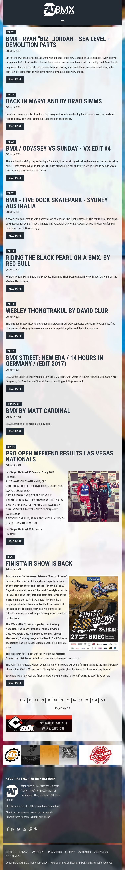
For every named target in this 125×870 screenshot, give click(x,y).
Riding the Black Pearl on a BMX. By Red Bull (58, 260)
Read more (14, 79)
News (10, 557)
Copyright (38, 851)
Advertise (84, 851)
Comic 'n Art (13, 404)
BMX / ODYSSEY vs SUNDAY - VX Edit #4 (58, 148)
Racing (11, 446)
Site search (13, 856)
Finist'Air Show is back (39, 563)
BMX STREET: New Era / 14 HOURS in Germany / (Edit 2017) (54, 360)
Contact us (101, 851)
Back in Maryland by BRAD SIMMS (54, 101)
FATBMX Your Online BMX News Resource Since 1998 (62, 8)
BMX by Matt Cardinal (38, 411)
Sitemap (70, 851)
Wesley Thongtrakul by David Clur (57, 310)
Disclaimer (55, 851)
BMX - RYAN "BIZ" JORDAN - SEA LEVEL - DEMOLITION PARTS (58, 42)
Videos (11, 32)
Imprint (11, 851)
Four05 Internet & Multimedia (77, 862)
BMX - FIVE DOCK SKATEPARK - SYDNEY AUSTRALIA (57, 203)
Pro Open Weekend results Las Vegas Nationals (59, 456)
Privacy (24, 851)
